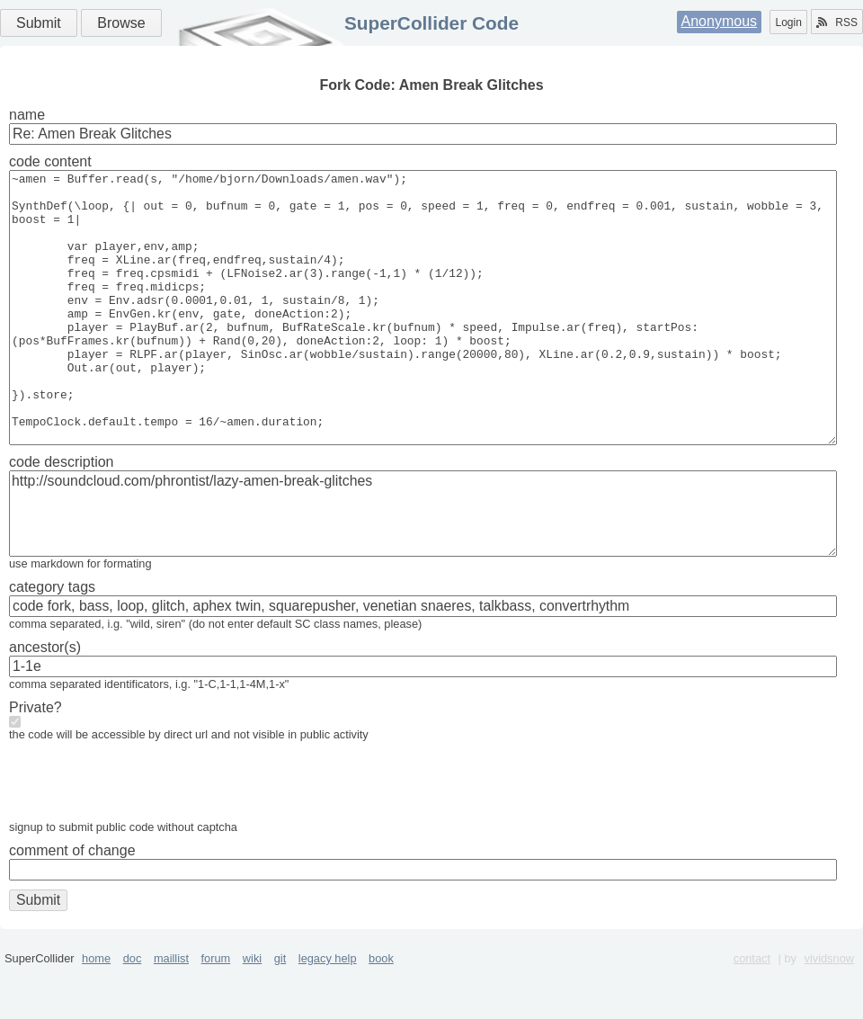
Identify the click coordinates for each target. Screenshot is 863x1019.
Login (788, 22)
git (280, 1012)
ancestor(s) (45, 701)
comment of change (72, 904)
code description (61, 515)
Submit (38, 23)
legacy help (327, 1012)
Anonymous (719, 21)
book (381, 1012)
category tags (52, 640)
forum (216, 1012)
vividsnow (829, 1012)
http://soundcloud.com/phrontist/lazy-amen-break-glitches (423, 567)
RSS (837, 22)
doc (132, 1012)
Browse (121, 23)
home (96, 1012)
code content (50, 161)
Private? (35, 761)
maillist (171, 1012)
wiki (252, 1012)
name (27, 114)
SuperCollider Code (431, 23)
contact (752, 1012)
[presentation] (145, 839)
